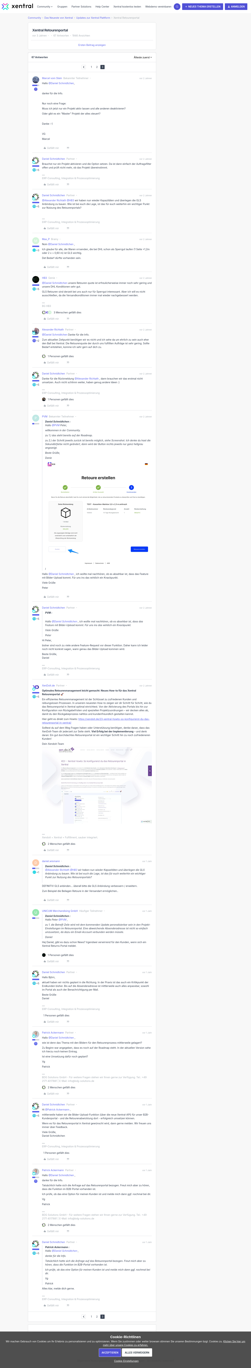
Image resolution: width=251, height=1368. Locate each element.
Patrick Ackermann (53, 1032)
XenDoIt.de (48, 685)
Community (34, 17)
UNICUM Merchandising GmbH (60, 910)
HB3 (44, 277)
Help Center (102, 6)
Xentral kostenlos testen (127, 6)
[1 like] (58, 356)
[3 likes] (61, 312)
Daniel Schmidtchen (53, 158)
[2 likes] (58, 844)
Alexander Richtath (53, 329)
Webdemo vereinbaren (158, 6)
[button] (202, 6)
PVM (44, 416)
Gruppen (62, 6)
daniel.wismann (51, 861)
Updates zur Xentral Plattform (93, 17)
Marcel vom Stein (52, 78)
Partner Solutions (81, 6)
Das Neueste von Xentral (58, 17)
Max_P (46, 239)
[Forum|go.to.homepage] (17, 6)
